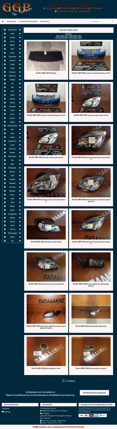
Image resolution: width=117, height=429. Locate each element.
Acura (12, 41)
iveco (12, 114)
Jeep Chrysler (12, 126)
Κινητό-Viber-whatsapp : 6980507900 (73, 11)
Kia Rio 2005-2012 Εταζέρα (46, 73)
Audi (12, 34)
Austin (12, 37)
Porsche (12, 187)
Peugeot (12, 183)
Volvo (12, 237)
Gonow (12, 99)
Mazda (12, 152)
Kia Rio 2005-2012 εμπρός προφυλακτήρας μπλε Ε (91, 73)
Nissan (12, 172)
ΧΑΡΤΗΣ (6, 412)
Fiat (12, 87)
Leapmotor (12, 141)
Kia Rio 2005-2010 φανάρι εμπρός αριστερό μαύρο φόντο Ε (91, 200)
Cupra (12, 64)
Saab (12, 199)
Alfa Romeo (12, 30)
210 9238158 (80, 8)
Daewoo (12, 72)
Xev (12, 241)
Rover (12, 195)
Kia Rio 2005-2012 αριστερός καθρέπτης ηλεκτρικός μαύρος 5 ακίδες (46, 327)
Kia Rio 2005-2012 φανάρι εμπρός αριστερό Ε (91, 115)
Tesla (12, 225)
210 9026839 (95, 8)
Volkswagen (12, 233)
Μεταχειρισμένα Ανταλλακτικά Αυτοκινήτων (69, 427)
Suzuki (12, 222)
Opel (12, 176)
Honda (12, 103)
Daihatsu (12, 76)
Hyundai (12, 106)
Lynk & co (12, 149)
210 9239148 (65, 8)
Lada (12, 133)
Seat (12, 202)
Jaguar (12, 122)
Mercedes (12, 156)
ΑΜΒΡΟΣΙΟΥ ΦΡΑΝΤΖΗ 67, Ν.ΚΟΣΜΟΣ (73, 4)
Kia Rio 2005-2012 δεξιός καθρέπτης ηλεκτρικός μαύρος (91, 285)
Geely (12, 95)
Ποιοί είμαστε (11, 21)
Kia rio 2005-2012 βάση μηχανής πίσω (46, 368)
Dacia (12, 68)
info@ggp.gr (45, 413)
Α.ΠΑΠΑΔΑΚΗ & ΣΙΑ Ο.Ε (48, 408)
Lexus (12, 145)
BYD (12, 49)
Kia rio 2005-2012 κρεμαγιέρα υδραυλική (91, 326)
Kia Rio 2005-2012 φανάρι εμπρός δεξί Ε (46, 242)
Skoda (12, 206)
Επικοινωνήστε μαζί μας (94, 392)
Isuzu (12, 110)
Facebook (5, 408)
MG (12, 160)
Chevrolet (12, 57)
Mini (12, 164)
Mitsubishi (12, 168)
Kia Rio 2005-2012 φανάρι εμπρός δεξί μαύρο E (46, 284)
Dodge (12, 80)
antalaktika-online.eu (46, 427)
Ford (12, 91)
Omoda (12, 179)
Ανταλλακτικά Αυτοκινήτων (28, 21)
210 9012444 (50, 8)
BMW (12, 45)
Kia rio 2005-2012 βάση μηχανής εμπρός (91, 368)
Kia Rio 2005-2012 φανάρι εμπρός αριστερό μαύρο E (91, 158)
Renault (12, 191)
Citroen (12, 60)
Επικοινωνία (44, 21)
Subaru (12, 218)
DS (12, 83)
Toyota (12, 229)
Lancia (12, 137)
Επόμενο (71, 381)
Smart (12, 210)
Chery (12, 53)
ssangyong (12, 214)
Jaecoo (12, 118)
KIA (12, 129)
